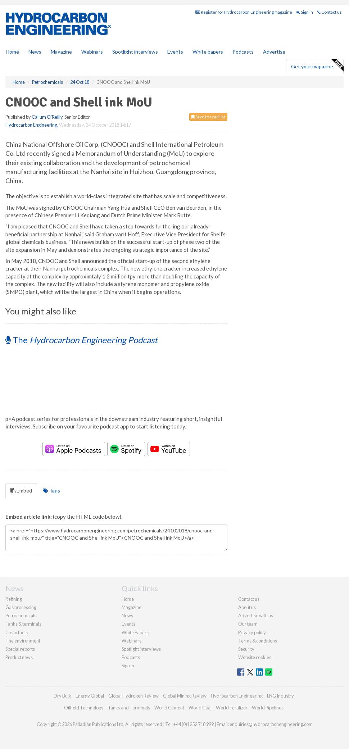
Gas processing (20, 607)
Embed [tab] (21, 490)
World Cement (169, 708)
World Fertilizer (232, 708)
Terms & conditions (257, 641)
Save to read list (208, 116)
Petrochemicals (20, 615)
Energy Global (90, 696)
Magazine (61, 52)
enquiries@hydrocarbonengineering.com (271, 724)
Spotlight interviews (135, 52)
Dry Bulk (62, 696)
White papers (207, 52)
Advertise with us (255, 615)
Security (246, 649)
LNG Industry (280, 696)
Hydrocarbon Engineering (31, 125)
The (81, 340)
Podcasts (243, 52)
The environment (22, 641)
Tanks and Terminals (129, 708)
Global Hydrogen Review (133, 696)
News (127, 615)
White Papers (135, 632)
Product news (19, 657)
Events (175, 52)
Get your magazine (317, 65)
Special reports (20, 649)
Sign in (304, 12)
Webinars (92, 52)
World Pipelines (268, 708)
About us (247, 607)
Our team (248, 624)
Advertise (274, 52)
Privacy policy (252, 632)
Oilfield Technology (84, 708)
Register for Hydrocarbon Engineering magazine (243, 12)
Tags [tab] (51, 490)
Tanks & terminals (23, 624)
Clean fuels (16, 632)
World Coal (200, 708)
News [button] (34, 52)
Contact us (329, 12)
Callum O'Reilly (47, 117)
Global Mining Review (185, 696)
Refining (13, 599)
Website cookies (254, 657)
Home (12, 52)
